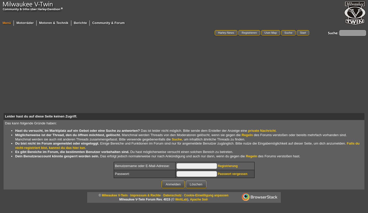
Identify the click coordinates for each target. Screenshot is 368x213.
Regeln (247, 135)
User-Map (270, 32)
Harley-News (226, 32)
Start (303, 32)
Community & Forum (108, 23)
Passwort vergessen (232, 174)
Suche (288, 32)
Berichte (80, 23)
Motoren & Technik (53, 23)
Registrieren (249, 32)
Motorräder (25, 23)
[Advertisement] (184, 75)
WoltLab (181, 199)
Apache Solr (199, 199)
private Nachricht (262, 131)
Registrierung (228, 166)
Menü (7, 23)
